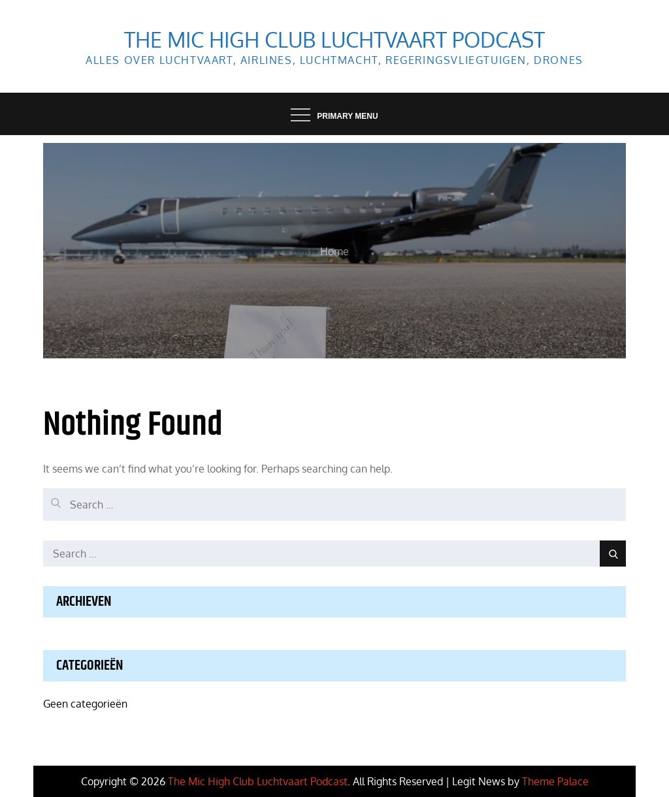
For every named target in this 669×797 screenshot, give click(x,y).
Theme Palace (555, 781)
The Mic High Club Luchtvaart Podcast (334, 39)
